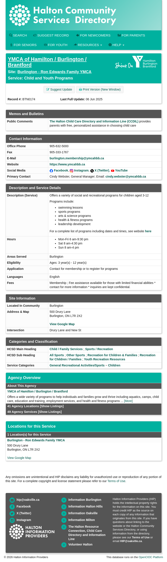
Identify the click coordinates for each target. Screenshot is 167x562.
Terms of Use (116, 481)
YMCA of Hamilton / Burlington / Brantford (47, 62)
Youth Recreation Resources (104, 359)
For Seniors (23, 45)
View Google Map (62, 324)
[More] (128, 401)
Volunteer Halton (80, 544)
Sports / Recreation (99, 349)
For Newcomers (92, 35)
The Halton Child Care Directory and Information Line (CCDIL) (94, 121)
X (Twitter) (102, 170)
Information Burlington (84, 499)
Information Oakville (83, 513)
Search (18, 35)
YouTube (121, 170)
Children (114, 365)
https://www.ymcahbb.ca (67, 164)
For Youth (55, 45)
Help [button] (116, 45)
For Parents (131, 35)
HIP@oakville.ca (131, 541)
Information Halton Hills (85, 506)
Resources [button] (88, 45)
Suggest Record (51, 35)
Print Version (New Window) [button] (99, 89)
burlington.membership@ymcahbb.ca (77, 158)
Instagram (81, 170)
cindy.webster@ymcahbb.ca (125, 176)
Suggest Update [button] (59, 89)
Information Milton (81, 520)
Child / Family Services (66, 349)
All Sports (57, 355)
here (148, 231)
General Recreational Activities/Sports (77, 365)
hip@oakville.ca (28, 499)
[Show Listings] (51, 406)
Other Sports (75, 355)
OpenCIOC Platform (151, 557)
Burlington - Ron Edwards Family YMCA (55, 72)
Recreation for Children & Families (112, 355)
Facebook (61, 170)
